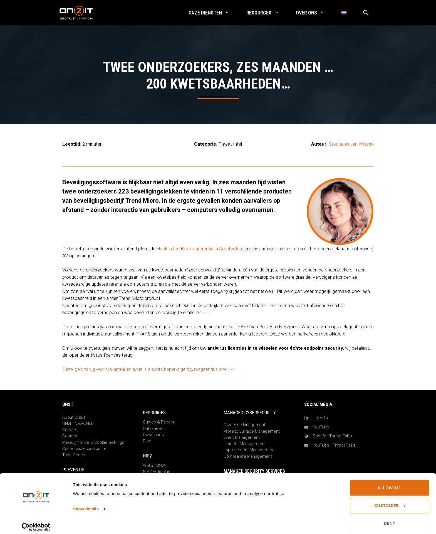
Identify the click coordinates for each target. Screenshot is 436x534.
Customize (389, 501)
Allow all (389, 483)
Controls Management (244, 424)
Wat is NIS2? (154, 465)
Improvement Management (249, 449)
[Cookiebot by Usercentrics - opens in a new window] (36, 523)
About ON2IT (74, 417)
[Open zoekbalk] (365, 13)
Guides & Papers (158, 422)
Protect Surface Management (252, 431)
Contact (69, 436)
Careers (69, 429)
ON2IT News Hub (78, 423)
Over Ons (314, 13)
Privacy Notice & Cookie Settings (93, 442)
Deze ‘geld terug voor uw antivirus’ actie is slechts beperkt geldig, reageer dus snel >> (148, 369)
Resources (267, 13)
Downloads (153, 434)
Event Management (242, 437)
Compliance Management (248, 456)
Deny (389, 519)
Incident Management (244, 443)
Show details (86, 505)
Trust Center (74, 454)
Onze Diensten (213, 13)
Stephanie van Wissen (351, 144)
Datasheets (154, 428)
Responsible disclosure (84, 448)
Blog (147, 441)
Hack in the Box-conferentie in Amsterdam (200, 248)
